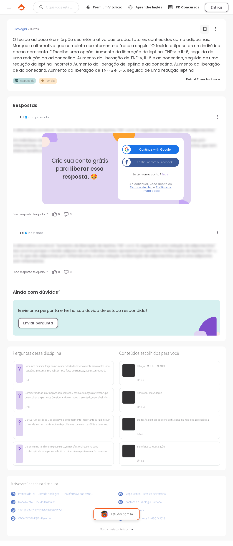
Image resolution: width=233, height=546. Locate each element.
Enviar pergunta (38, 323)
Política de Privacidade (157, 189)
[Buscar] (60, 7)
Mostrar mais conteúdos (116, 529)
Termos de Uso (141, 187)
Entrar (217, 7)
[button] (150, 149)
